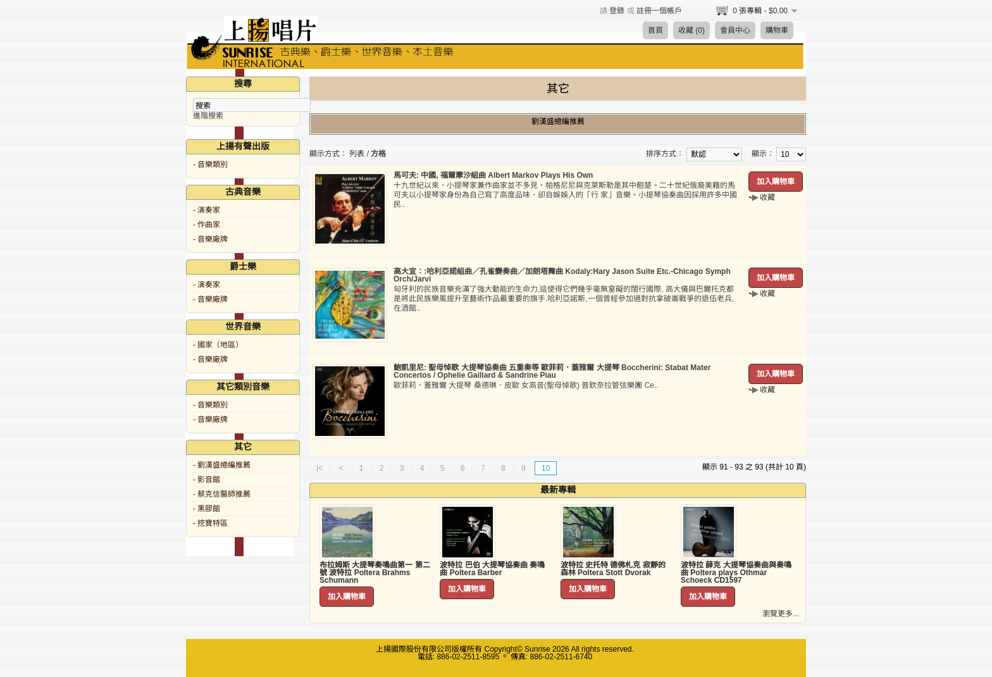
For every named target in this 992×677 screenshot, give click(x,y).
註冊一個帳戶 (659, 10)
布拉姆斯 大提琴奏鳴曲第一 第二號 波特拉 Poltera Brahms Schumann (374, 572)
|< (319, 468)
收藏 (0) (691, 30)
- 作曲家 (206, 224)
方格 (378, 153)
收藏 (767, 197)
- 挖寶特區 (210, 523)
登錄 (616, 10)
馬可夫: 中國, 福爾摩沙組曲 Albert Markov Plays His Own (493, 175)
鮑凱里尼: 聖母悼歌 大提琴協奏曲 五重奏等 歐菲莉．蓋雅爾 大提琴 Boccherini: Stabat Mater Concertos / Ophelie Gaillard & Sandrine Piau (552, 371)
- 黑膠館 (206, 508)
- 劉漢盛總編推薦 (222, 465)
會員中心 (735, 30)
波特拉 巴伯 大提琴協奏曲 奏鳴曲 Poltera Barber (492, 568)
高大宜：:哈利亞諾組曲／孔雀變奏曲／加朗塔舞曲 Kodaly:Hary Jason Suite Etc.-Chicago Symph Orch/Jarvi (562, 275)
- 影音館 (206, 479)
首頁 (655, 30)
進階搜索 (208, 115)
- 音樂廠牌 (210, 239)
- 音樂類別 (210, 164)
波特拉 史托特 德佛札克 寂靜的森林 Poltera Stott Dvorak (613, 568)
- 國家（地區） (218, 344)
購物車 (777, 30)
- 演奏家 (206, 210)
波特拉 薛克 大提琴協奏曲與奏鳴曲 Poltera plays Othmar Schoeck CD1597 (736, 572)
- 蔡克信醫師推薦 (222, 494)
